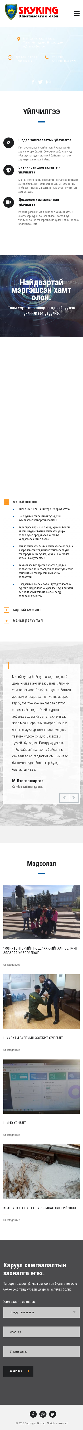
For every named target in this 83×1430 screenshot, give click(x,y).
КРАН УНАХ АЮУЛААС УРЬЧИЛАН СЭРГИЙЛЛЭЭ (39, 1208)
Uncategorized (11, 964)
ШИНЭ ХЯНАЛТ (14, 1123)
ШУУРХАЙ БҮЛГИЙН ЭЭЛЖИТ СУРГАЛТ (33, 1038)
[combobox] (41, 1312)
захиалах (19, 1371)
